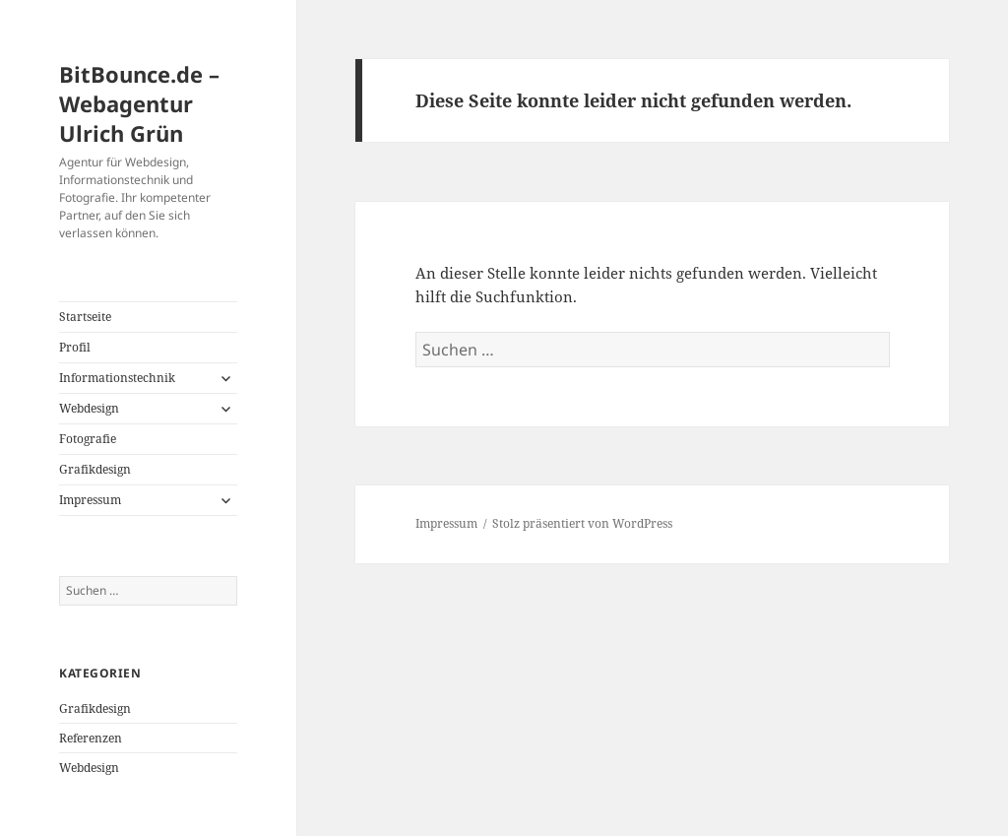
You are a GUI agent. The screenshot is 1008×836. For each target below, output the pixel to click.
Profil (75, 347)
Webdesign (89, 408)
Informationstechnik (117, 377)
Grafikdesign (95, 469)
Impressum (90, 499)
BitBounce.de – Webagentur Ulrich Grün (139, 103)
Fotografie (87, 438)
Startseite (85, 316)
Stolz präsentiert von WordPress (582, 523)
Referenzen (90, 738)
